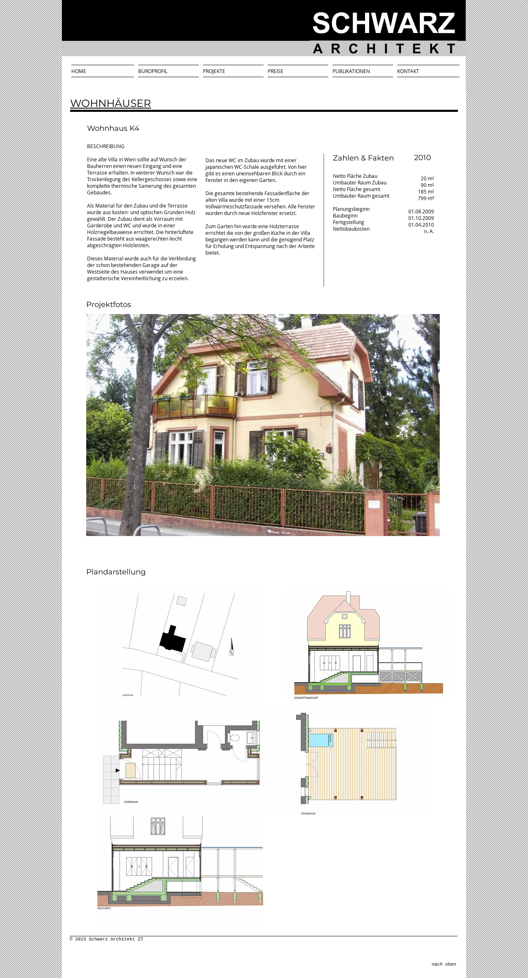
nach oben (444, 964)
